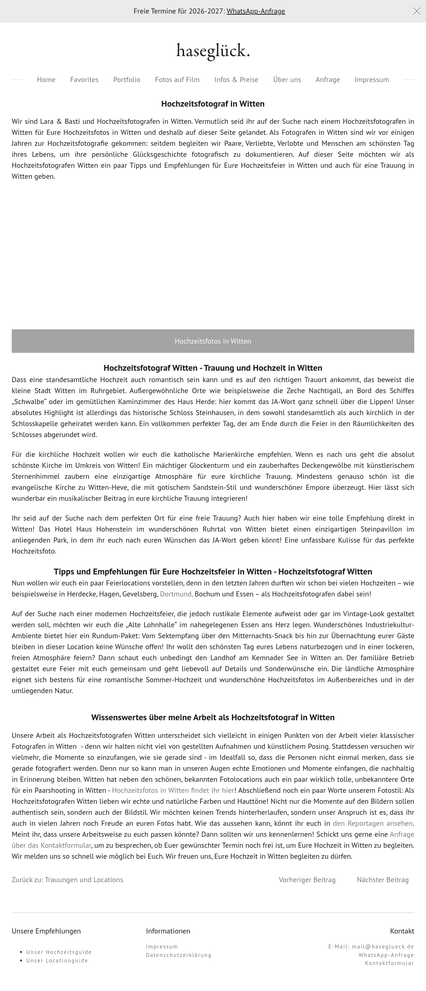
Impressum (372, 79)
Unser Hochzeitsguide (59, 952)
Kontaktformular (389, 962)
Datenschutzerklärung (179, 954)
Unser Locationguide (57, 960)
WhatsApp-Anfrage (256, 11)
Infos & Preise (236, 79)
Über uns (287, 79)
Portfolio (126, 79)
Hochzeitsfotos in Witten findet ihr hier (173, 790)
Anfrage (328, 79)
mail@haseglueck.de (383, 946)
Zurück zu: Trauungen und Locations (67, 879)
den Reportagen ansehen (373, 823)
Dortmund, (176, 594)
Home (46, 79)
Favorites (84, 79)
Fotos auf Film (177, 79)
